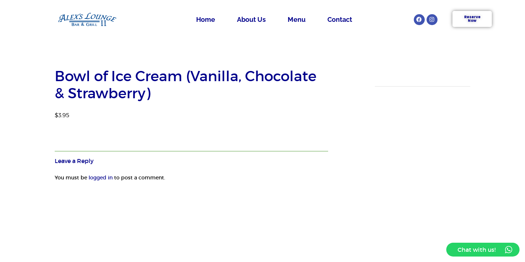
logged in (101, 177)
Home (205, 19)
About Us (251, 19)
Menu (297, 19)
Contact (339, 19)
